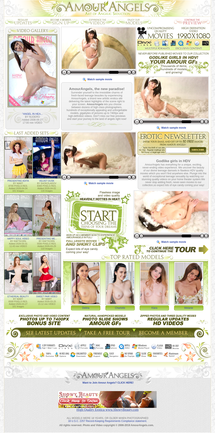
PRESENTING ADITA (18, 180)
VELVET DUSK (46, 180)
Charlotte (120, 307)
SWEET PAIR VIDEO (46, 296)
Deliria (85, 307)
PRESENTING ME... (47, 238)
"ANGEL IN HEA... (32, 113)
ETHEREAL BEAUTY (18, 296)
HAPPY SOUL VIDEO (18, 238)
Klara (154, 307)
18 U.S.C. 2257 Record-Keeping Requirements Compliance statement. (107, 417)
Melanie (188, 307)
